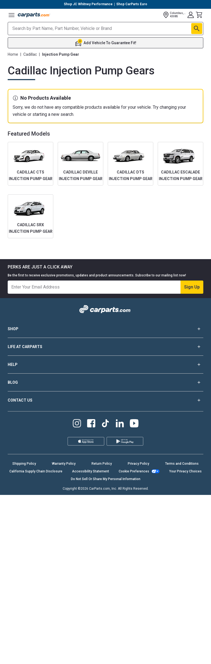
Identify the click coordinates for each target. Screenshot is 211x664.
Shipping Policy (24, 464)
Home (13, 54)
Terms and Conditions (182, 464)
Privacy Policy (138, 464)
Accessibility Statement (90, 471)
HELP (105, 364)
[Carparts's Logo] (34, 15)
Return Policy (101, 464)
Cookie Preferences (134, 471)
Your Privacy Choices (185, 471)
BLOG (105, 382)
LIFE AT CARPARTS (105, 346)
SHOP (105, 328)
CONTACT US (105, 400)
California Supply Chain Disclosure (35, 471)
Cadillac (30, 54)
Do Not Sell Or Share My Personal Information (105, 479)
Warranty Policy (64, 464)
